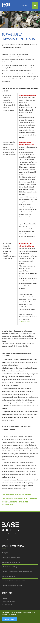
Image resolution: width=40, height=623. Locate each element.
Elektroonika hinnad (25, 322)
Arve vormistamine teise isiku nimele (13, 581)
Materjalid (5, 553)
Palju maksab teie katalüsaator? (12, 557)
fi (29, 5)
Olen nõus (9, 619)
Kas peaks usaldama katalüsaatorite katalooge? (17, 571)
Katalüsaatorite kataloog (9, 567)
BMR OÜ (4, 599)
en (23, 5)
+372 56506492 (7, 605)
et (19, 5)
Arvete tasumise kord (8, 576)
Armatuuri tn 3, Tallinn (9, 602)
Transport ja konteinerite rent (11, 562)
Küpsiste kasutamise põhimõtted (12, 585)
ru (26, 5)
